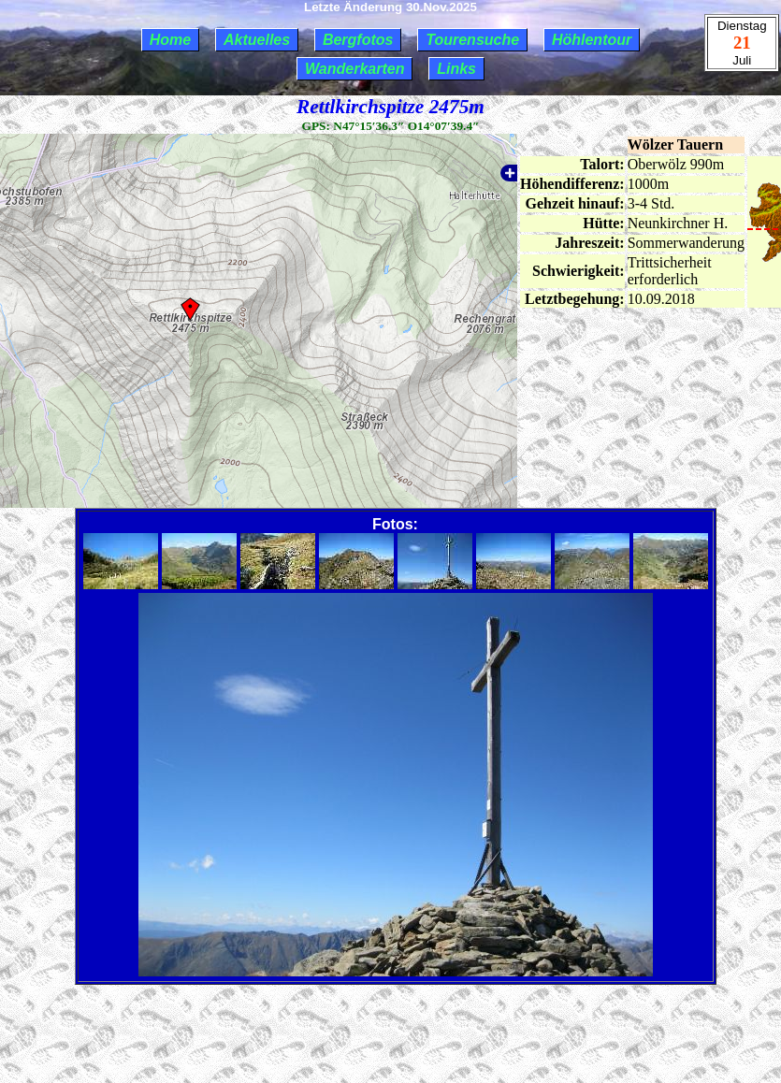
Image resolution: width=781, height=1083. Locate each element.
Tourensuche (472, 40)
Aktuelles (257, 40)
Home (170, 40)
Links (456, 69)
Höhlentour (591, 40)
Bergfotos (358, 40)
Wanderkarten (354, 69)
